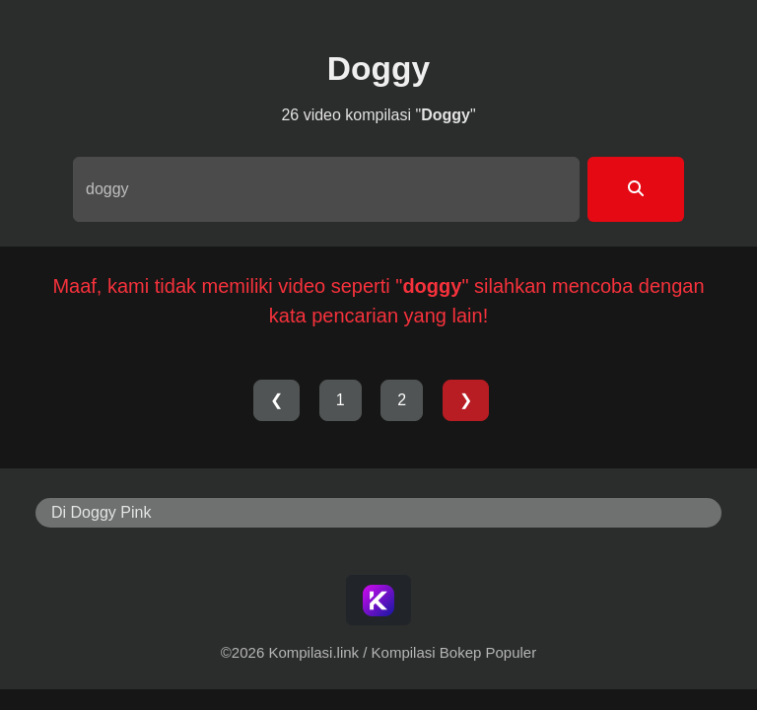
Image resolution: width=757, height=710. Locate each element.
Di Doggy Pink (101, 512)
